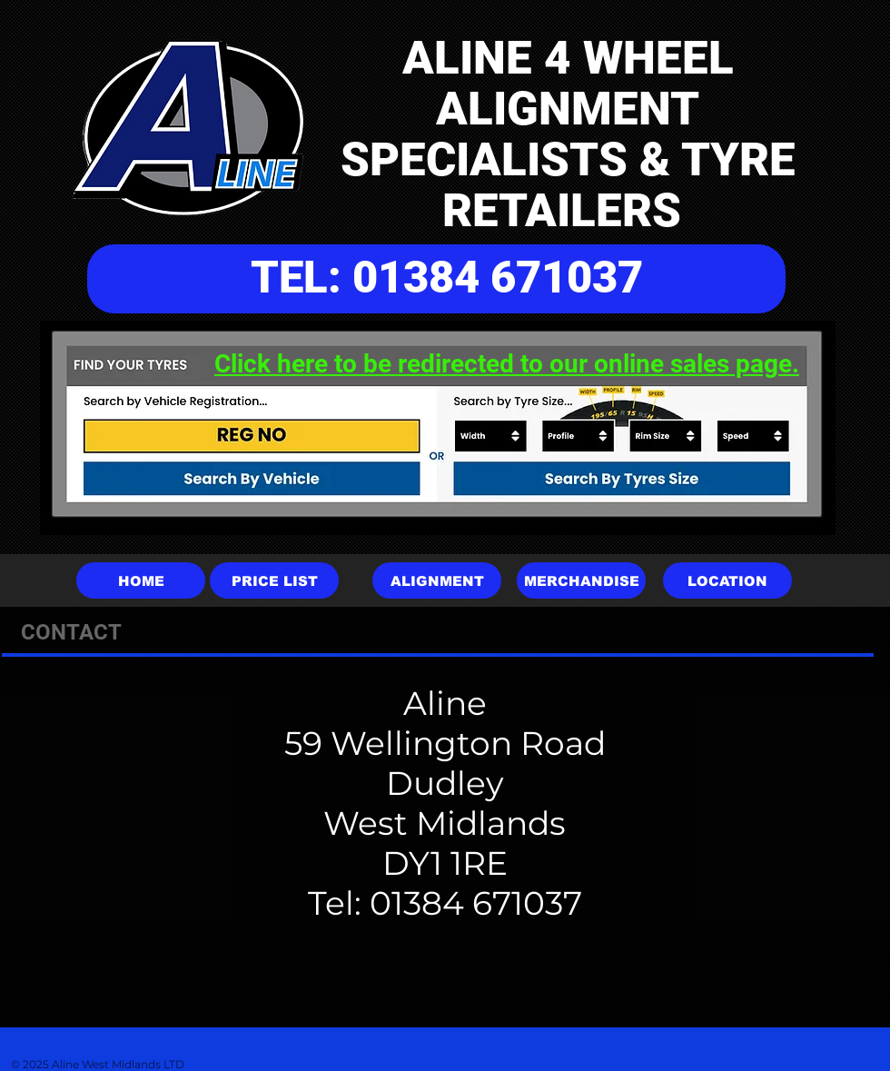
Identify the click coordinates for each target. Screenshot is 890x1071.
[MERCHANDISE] (581, 580)
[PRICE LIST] (274, 580)
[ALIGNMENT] (436, 580)
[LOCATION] (727, 580)
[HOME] (140, 580)
